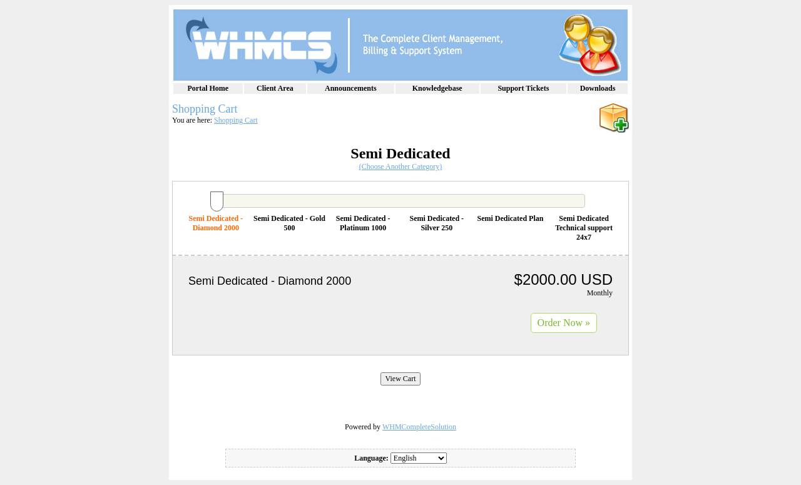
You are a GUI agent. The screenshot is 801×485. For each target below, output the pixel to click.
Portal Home (208, 88)
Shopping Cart (236, 120)
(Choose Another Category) (400, 166)
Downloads (598, 88)
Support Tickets (523, 88)
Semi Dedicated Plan (510, 218)
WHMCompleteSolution (419, 426)
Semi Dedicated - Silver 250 (436, 223)
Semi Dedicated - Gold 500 (289, 223)
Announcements (351, 88)
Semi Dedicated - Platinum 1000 (363, 223)
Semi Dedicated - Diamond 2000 (216, 223)
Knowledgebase (437, 88)
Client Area (275, 88)
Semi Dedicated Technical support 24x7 (584, 228)
